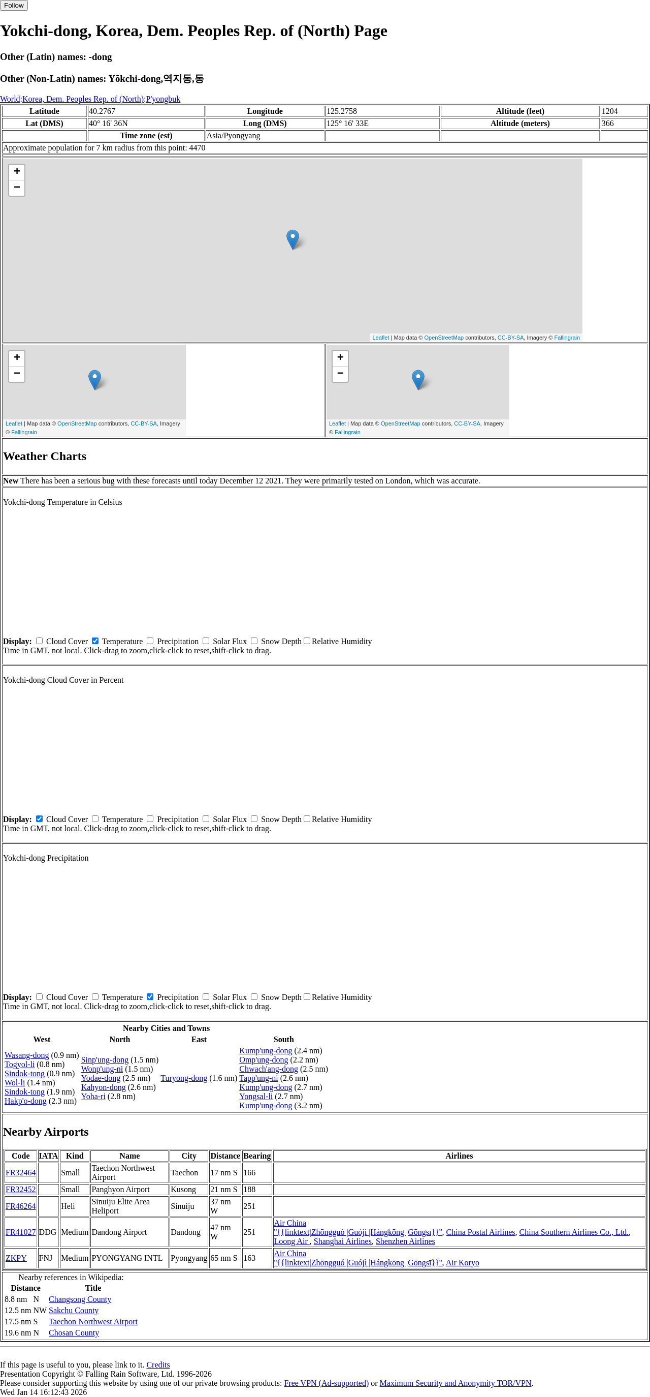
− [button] (17, 188)
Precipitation (178, 641)
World (10, 99)
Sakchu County (74, 1310)
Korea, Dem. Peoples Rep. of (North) (83, 99)
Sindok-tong (25, 1073)
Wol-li (15, 1082)
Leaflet (380, 338)
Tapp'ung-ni (258, 1078)
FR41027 (21, 1232)
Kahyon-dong (103, 1087)
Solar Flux (230, 641)
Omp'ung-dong (263, 1059)
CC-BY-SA (511, 338)
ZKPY (16, 1258)
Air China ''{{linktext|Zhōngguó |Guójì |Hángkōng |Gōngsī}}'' (358, 1227)
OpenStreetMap (444, 338)
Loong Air (292, 1241)
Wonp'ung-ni (102, 1069)
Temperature (122, 641)
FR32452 (21, 1189)
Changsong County (80, 1299)
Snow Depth (281, 641)
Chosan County (74, 1332)
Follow (14, 5)
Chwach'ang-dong (268, 1069)
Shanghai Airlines (343, 1241)
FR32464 (21, 1172)
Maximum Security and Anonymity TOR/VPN (456, 1383)
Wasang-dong (27, 1055)
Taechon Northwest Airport (93, 1321)
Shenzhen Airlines (405, 1241)
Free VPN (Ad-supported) (326, 1383)
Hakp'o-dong (26, 1101)
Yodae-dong (100, 1078)
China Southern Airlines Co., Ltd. (574, 1232)
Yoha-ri (93, 1096)
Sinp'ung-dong (105, 1059)
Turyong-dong (183, 1078)
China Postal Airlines (480, 1232)
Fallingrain (567, 338)
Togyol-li (20, 1064)
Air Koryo (462, 1262)
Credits (158, 1364)
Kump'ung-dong (265, 1050)
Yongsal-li (256, 1096)
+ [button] (17, 172)
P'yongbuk (163, 99)
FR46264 (21, 1206)
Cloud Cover (67, 641)
